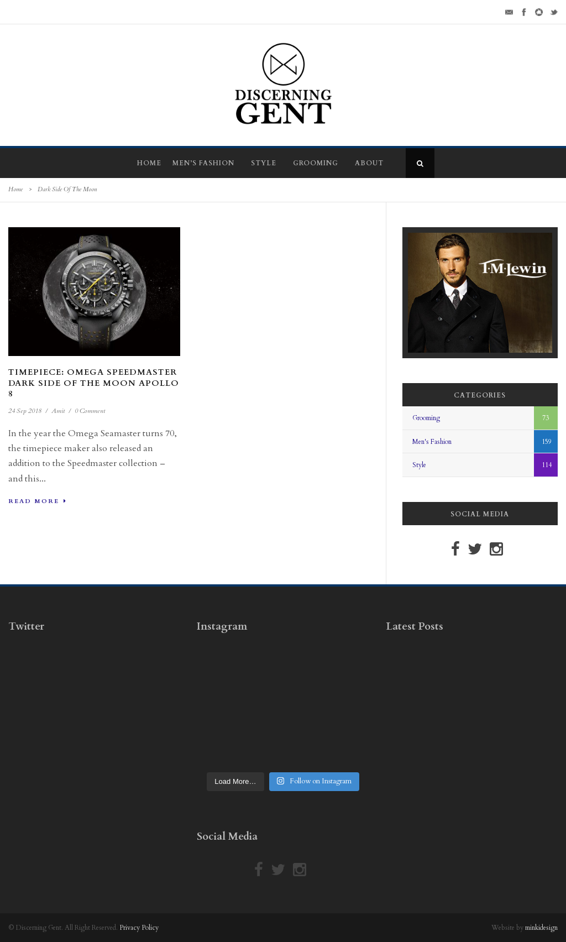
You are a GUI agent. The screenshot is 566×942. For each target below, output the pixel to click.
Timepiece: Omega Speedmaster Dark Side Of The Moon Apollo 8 (93, 383)
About (369, 163)
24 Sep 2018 (24, 410)
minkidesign (541, 927)
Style (263, 163)
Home (149, 163)
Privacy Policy (139, 927)
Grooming (315, 163)
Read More (37, 501)
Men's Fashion (432, 441)
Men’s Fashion (203, 163)
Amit (58, 410)
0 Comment (90, 410)
